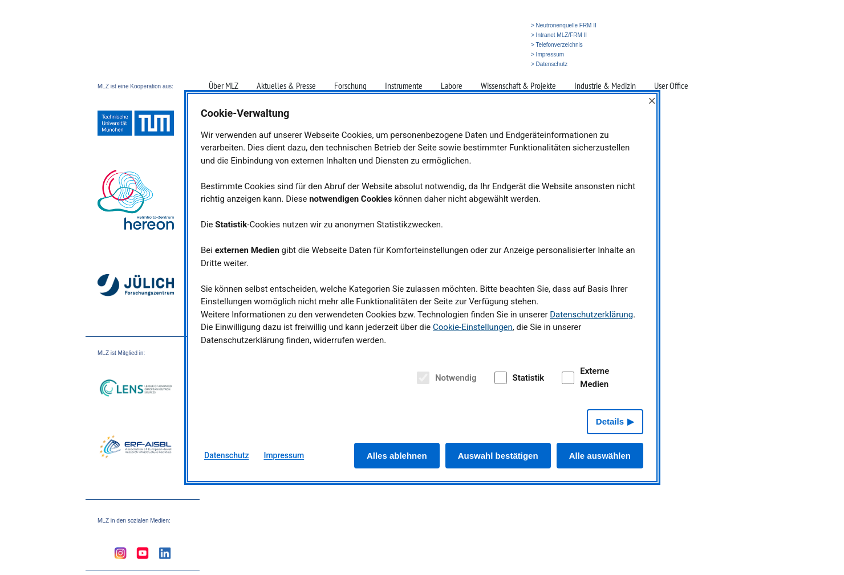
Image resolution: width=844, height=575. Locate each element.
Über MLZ (223, 85)
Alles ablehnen (397, 455)
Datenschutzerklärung (591, 314)
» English (504, 64)
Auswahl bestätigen (498, 455)
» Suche (476, 64)
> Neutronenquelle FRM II (564, 25)
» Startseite (446, 64)
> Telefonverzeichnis (557, 45)
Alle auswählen (600, 455)
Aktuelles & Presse (286, 85)
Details (610, 421)
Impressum (283, 455)
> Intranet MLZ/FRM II (559, 35)
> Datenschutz (549, 64)
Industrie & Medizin (605, 85)
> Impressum (547, 54)
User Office (671, 85)
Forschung (350, 85)
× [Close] (652, 100)
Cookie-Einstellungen (473, 327)
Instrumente (404, 85)
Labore (451, 85)
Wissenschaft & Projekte (518, 85)
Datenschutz (226, 455)
